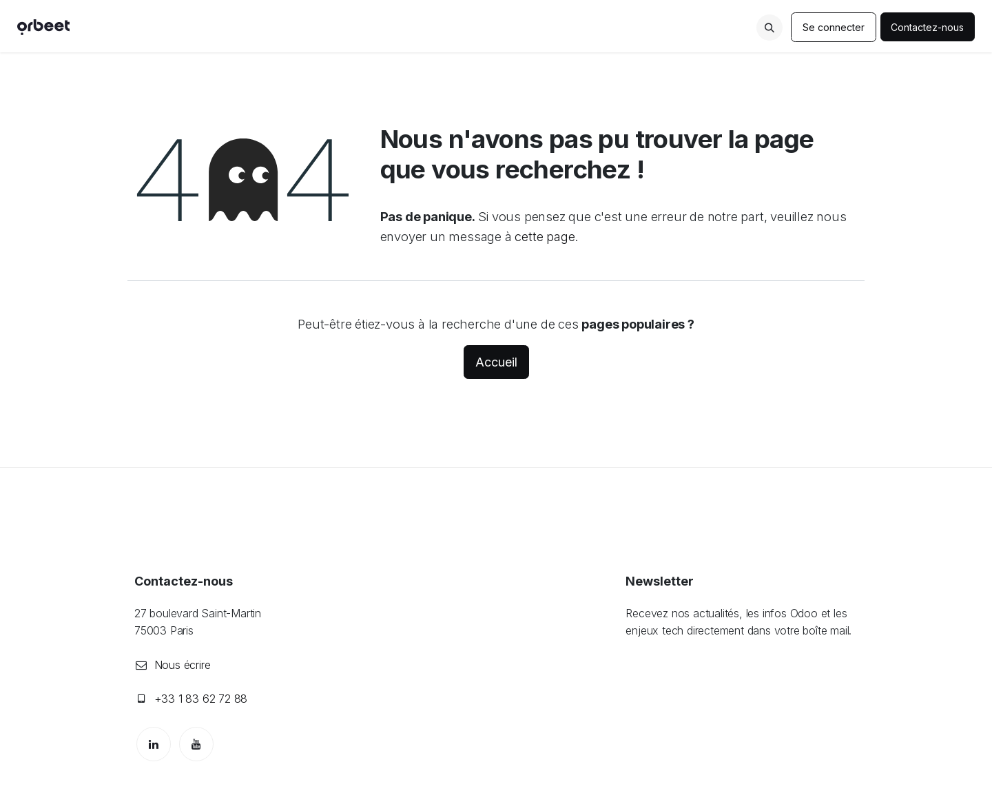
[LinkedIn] (153, 744)
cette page (545, 236)
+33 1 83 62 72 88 (201, 698)
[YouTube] (196, 744)
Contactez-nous (927, 27)
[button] (769, 27)
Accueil (496, 362)
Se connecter (834, 27)
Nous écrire (182, 665)
